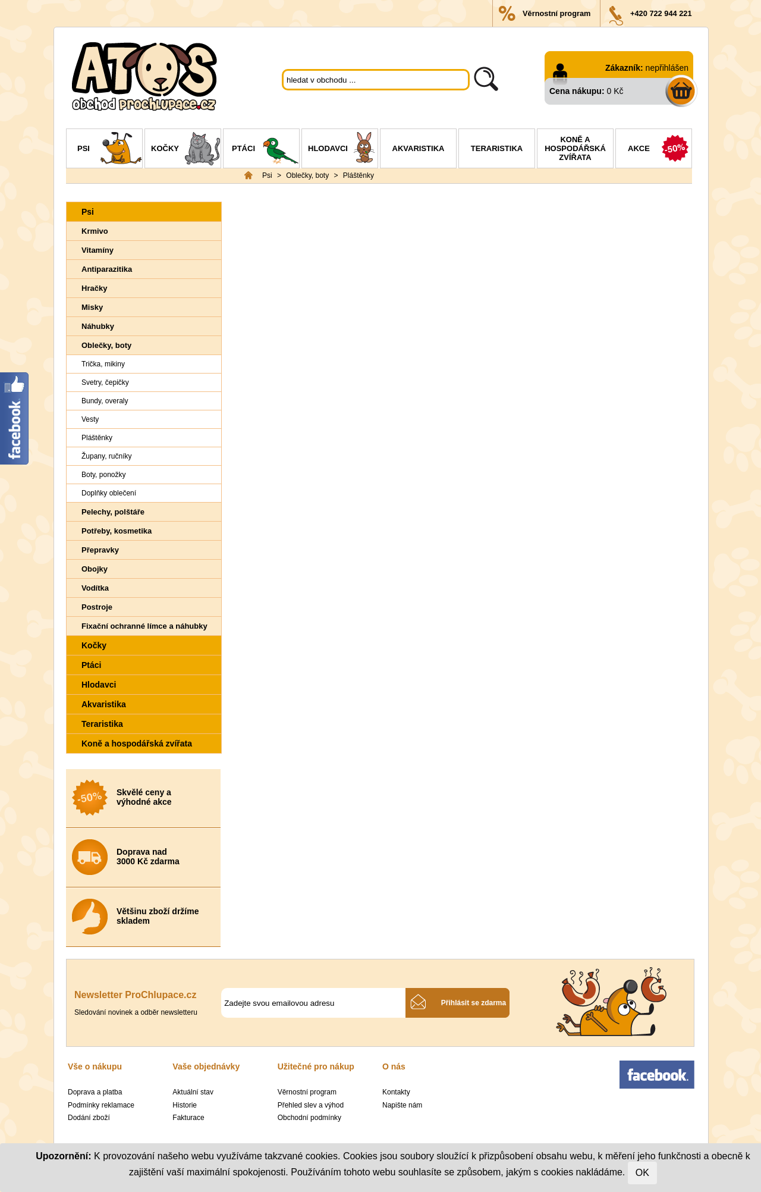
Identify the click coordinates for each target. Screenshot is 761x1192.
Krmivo (94, 231)
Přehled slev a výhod (311, 1105)
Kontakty (396, 1092)
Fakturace (188, 1117)
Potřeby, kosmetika (116, 530)
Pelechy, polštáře (112, 511)
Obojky (94, 568)
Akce (659, 150)
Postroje (96, 607)
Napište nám (402, 1105)
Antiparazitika (106, 269)
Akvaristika (418, 148)
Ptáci (265, 150)
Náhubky (97, 326)
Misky (92, 307)
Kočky (186, 150)
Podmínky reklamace (101, 1105)
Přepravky (100, 549)
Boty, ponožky (103, 474)
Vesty (90, 419)
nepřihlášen (667, 68)
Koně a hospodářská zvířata (575, 148)
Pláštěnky (358, 175)
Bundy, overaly (104, 401)
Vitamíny (97, 250)
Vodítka (95, 588)
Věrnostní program (556, 13)
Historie (184, 1105)
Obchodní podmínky (309, 1117)
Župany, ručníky (106, 456)
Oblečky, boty (307, 175)
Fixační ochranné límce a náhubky (144, 626)
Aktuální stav (192, 1092)
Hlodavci (343, 150)
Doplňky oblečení (108, 493)
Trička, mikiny (103, 364)
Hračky (94, 288)
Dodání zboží (89, 1117)
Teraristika (497, 148)
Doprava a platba (95, 1092)
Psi (109, 150)
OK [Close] (642, 1173)
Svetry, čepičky (105, 382)
